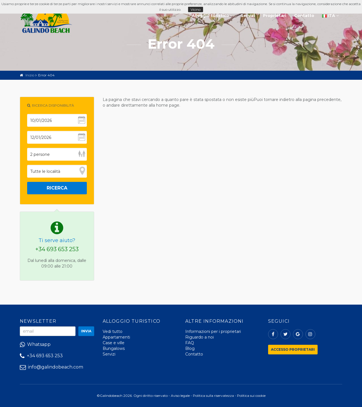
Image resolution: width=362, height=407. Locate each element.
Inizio (29, 75)
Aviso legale (180, 395)
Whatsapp (35, 344)
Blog (190, 348)
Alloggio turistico (212, 15)
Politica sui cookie (251, 395)
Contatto (304, 15)
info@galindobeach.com (51, 367)
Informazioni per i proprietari (213, 331)
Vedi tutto (112, 331)
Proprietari (274, 15)
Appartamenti (116, 337)
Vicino (196, 9)
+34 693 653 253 (57, 249)
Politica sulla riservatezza (213, 395)
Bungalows (114, 348)
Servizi (248, 15)
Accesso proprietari (293, 349)
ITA (330, 15)
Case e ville (113, 342)
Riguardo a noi (199, 337)
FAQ (189, 342)
